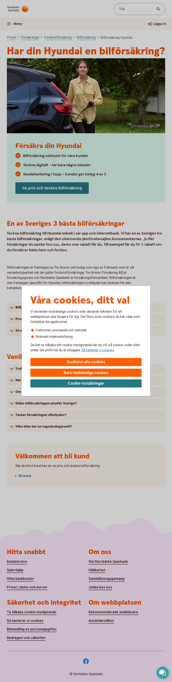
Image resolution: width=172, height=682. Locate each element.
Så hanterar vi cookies (97, 350)
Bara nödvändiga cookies (86, 372)
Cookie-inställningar (86, 383)
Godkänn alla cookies (86, 362)
